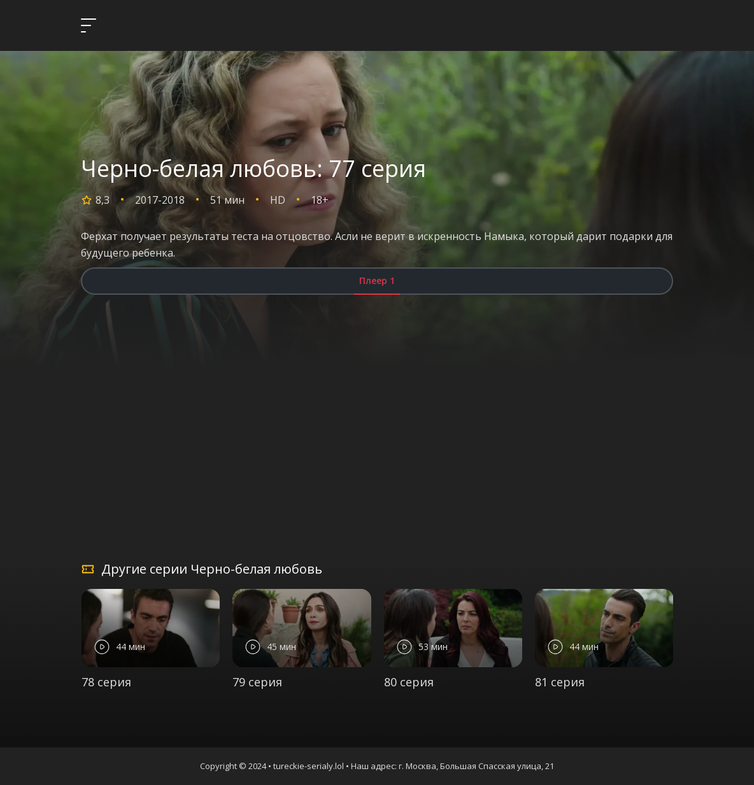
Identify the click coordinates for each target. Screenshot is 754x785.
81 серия (560, 682)
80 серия (409, 682)
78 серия (106, 682)
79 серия (257, 682)
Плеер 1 (377, 280)
